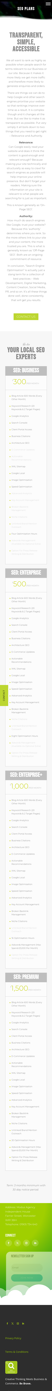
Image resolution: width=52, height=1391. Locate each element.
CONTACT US (26, 316)
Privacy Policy (13, 1338)
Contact (3, 695)
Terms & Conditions (16, 1351)
